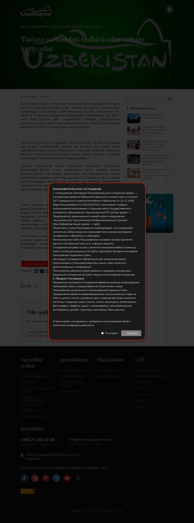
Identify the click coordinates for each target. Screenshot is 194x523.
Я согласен (111, 333)
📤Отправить (131, 333)
